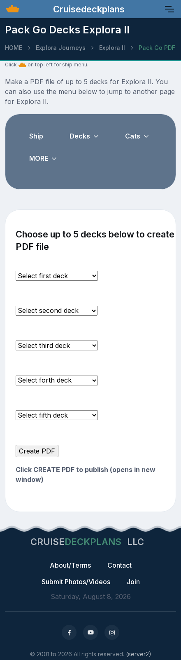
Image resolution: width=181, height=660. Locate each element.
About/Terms (70, 565)
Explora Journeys (61, 47)
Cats (132, 136)
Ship (36, 136)
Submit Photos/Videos (76, 582)
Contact (119, 565)
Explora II (112, 47)
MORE (38, 158)
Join (133, 582)
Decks (80, 136)
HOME (13, 47)
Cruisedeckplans (88, 9)
